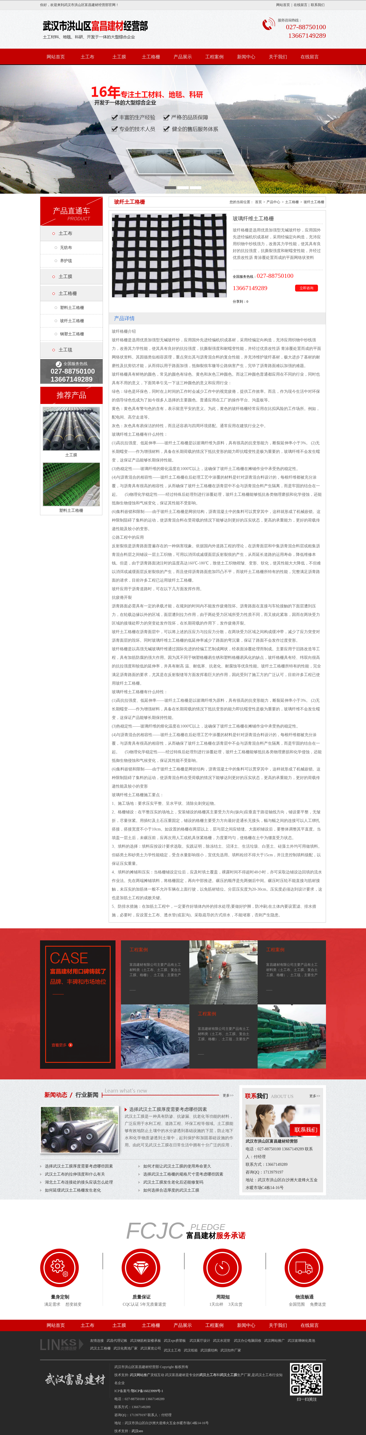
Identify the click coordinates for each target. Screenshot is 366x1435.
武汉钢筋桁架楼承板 (145, 1341)
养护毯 (66, 261)
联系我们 (318, 5)
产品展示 (183, 56)
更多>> (228, 1095)
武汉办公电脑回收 (247, 1341)
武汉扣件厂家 (230, 1350)
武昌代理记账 (117, 1341)
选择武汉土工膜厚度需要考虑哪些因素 (168, 1109)
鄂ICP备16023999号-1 (147, 1391)
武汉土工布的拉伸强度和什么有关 (75, 1174)
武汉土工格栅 (100, 1348)
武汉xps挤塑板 (175, 1341)
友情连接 (97, 1341)
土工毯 (65, 349)
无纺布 (66, 247)
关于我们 (278, 56)
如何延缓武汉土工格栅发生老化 (73, 1190)
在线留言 (300, 5)
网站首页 (283, 5)
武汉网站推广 (274, 1341)
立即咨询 (306, 288)
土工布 (87, 56)
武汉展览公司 (150, 1348)
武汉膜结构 (209, 1350)
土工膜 (119, 56)
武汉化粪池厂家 (126, 1348)
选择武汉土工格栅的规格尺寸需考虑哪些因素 (183, 1174)
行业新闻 (86, 1095)
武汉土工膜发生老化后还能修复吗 (173, 1182)
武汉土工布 (172, 1350)
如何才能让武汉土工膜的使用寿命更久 (177, 1166)
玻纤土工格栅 (72, 321)
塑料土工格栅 (72, 308)
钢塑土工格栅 (72, 334)
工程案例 (214, 56)
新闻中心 (246, 56)
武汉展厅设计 (200, 1341)
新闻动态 (55, 1095)
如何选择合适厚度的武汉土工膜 (171, 1190)
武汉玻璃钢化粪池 (301, 1341)
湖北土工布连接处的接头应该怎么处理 (79, 1182)
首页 (258, 202)
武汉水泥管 (222, 1341)
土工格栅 (151, 56)
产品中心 (273, 202)
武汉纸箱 (191, 1350)
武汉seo (137, 1431)
